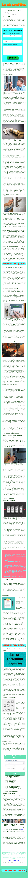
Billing (20, 268)
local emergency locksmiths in (12, 677)
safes (12, 160)
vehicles (17, 148)
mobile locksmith (10, 612)
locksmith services (21, 719)
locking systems (12, 145)
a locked (24, 119)
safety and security (7, 69)
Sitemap (3, 866)
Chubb (22, 219)
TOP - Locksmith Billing (7, 850)
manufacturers (10, 214)
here (22, 829)
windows (23, 114)
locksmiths (11, 144)
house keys (18, 63)
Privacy (25, 866)
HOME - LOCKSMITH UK (14, 860)
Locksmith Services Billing (10, 753)
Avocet (13, 220)
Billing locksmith (17, 73)
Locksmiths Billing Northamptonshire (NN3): (13, 16)
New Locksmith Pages (11, 866)
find (6, 743)
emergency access (17, 120)
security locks (16, 70)
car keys (24, 65)
